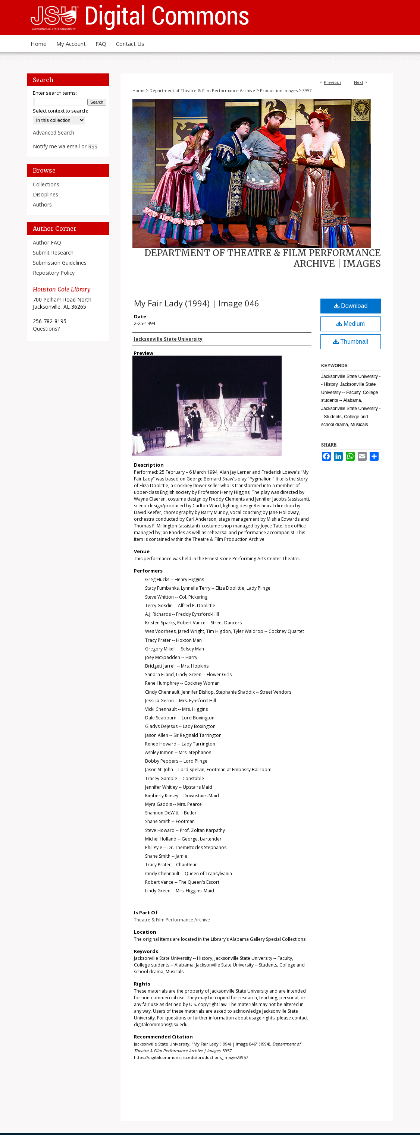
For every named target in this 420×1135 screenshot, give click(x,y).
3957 (307, 90)
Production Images (279, 90)
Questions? (46, 328)
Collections (46, 184)
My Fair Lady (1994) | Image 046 (196, 303)
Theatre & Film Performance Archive (172, 920)
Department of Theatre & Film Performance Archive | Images (262, 258)
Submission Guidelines (60, 262)
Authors (42, 204)
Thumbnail (350, 341)
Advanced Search (53, 132)
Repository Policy (54, 272)
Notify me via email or (65, 146)
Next (358, 82)
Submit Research (53, 252)
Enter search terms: (55, 92)
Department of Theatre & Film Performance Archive (202, 90)
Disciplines (45, 194)
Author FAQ (47, 242)
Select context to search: (60, 110)
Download (351, 306)
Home (138, 90)
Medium (350, 324)
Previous (332, 82)
